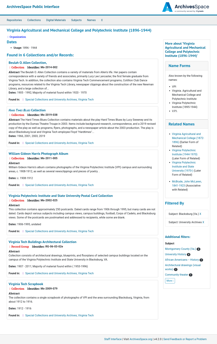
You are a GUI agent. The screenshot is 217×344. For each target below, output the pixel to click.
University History (178, 254)
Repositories (14, 20)
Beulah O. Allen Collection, (28, 62)
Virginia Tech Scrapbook (26, 284)
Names (91, 20)
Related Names (182, 124)
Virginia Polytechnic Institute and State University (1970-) (184, 166)
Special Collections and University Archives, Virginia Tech (59, 99)
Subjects (76, 20)
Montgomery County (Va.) (182, 248)
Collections (34, 20)
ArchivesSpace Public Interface (33, 6)
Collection (27, 110)
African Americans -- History (184, 259)
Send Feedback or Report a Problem (185, 339)
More (170, 280)
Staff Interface (113, 339)
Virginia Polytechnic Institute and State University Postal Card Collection (61, 195)
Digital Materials (56, 20)
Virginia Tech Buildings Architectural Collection (42, 242)
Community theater (179, 274)
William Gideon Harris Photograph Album (38, 153)
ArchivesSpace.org (141, 339)
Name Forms (179, 65)
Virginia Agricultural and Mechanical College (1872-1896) (188, 138)
